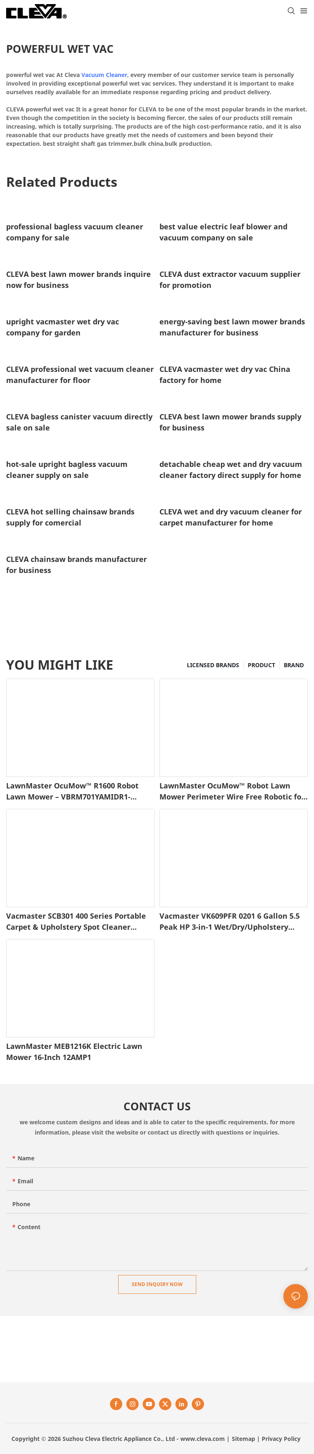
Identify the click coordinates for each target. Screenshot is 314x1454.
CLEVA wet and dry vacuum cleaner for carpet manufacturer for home (230, 517)
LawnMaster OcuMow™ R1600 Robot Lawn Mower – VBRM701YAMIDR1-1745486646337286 (72, 791)
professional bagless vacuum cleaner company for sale (74, 232)
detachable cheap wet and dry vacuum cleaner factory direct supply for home (230, 469)
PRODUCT (261, 665)
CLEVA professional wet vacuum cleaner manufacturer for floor (80, 374)
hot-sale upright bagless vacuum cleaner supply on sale (67, 469)
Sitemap (243, 1439)
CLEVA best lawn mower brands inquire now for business (78, 279)
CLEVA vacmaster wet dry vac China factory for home (224, 374)
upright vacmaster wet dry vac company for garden (62, 327)
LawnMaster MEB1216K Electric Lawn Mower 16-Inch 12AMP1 (74, 1051)
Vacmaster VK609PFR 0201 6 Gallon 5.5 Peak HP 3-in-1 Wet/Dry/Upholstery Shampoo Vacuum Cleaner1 (229, 922)
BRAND (294, 665)
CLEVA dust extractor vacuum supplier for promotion (230, 279)
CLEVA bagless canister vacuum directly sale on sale (79, 422)
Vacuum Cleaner (104, 75)
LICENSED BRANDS (213, 665)
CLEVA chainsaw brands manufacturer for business (76, 564)
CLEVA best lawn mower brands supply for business (230, 422)
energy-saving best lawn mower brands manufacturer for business (232, 327)
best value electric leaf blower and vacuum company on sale (223, 232)
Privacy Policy (281, 1439)
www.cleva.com (202, 1439)
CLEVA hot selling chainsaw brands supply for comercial (70, 517)
